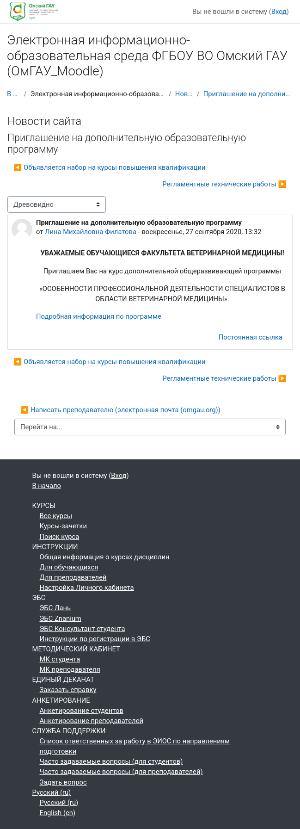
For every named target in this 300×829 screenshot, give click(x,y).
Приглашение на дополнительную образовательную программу (248, 94)
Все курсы (56, 516)
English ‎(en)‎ (58, 813)
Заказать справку (68, 690)
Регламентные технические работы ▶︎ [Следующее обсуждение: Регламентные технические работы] (224, 184)
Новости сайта (184, 94)
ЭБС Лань (55, 608)
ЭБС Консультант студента (82, 629)
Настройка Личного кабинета (87, 587)
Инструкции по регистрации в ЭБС (95, 639)
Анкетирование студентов (81, 710)
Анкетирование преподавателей (91, 721)
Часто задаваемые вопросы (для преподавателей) (121, 771)
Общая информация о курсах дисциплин (105, 557)
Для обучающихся (69, 567)
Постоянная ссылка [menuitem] (250, 337)
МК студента (60, 659)
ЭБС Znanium (60, 618)
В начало (13, 94)
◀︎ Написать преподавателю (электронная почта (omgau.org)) (120, 410)
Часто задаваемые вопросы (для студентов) (111, 761)
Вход (279, 11)
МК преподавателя (70, 669)
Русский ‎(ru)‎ (51, 792)
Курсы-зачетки (63, 526)
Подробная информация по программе (98, 316)
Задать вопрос (63, 782)
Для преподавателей (73, 577)
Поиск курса (60, 536)
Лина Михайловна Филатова (90, 232)
